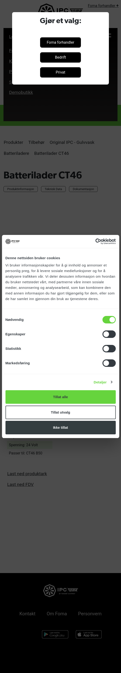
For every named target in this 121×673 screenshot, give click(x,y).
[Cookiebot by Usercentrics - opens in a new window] (95, 241)
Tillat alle (60, 397)
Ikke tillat (60, 427)
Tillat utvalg (60, 412)
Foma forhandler (60, 42)
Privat (60, 72)
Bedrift (60, 57)
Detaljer (100, 382)
